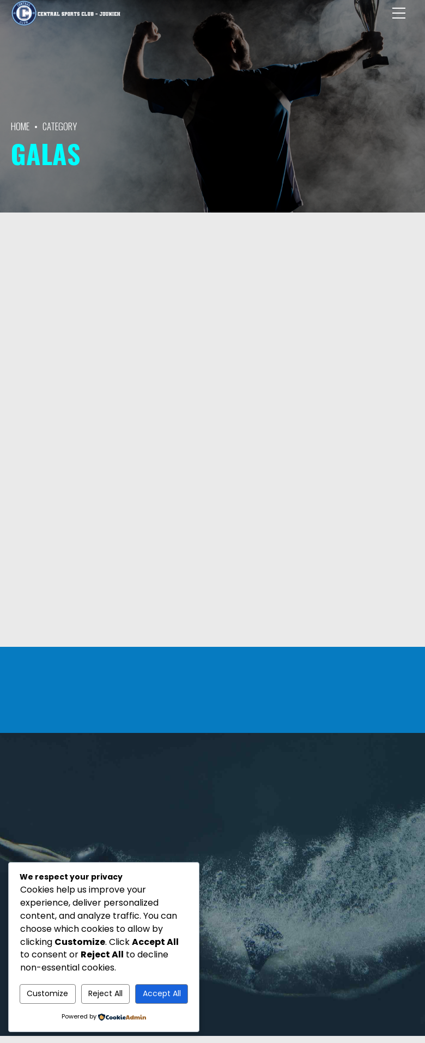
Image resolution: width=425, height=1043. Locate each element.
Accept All (162, 993)
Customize (47, 993)
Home (20, 126)
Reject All (105, 993)
